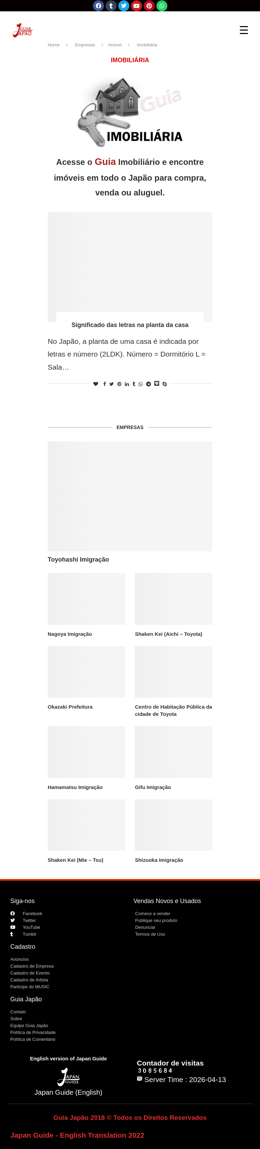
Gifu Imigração (153, 787)
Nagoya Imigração (70, 634)
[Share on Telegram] (148, 384)
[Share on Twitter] (111, 384)
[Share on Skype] (165, 384)
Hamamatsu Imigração (75, 787)
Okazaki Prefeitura (70, 707)
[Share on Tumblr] (133, 384)
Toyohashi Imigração (78, 559)
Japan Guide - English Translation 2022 (77, 1135)
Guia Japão (26, 999)
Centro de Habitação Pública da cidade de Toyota (173, 710)
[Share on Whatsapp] (141, 384)
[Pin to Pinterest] (119, 384)
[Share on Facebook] (104, 384)
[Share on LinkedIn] (127, 384)
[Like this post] (95, 384)
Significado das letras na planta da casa (129, 325)
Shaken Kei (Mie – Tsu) (75, 860)
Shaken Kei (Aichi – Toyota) (168, 634)
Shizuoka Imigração (159, 860)
